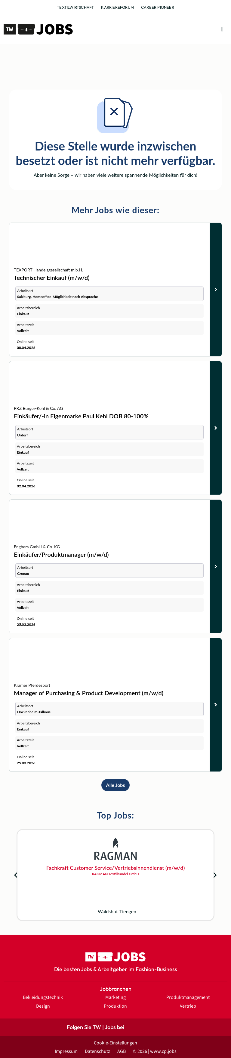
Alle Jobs (115, 785)
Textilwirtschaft (75, 7)
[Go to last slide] (16, 875)
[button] (222, 29)
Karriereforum (117, 7)
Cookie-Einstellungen (115, 1043)
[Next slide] (215, 875)
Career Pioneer (157, 7)
